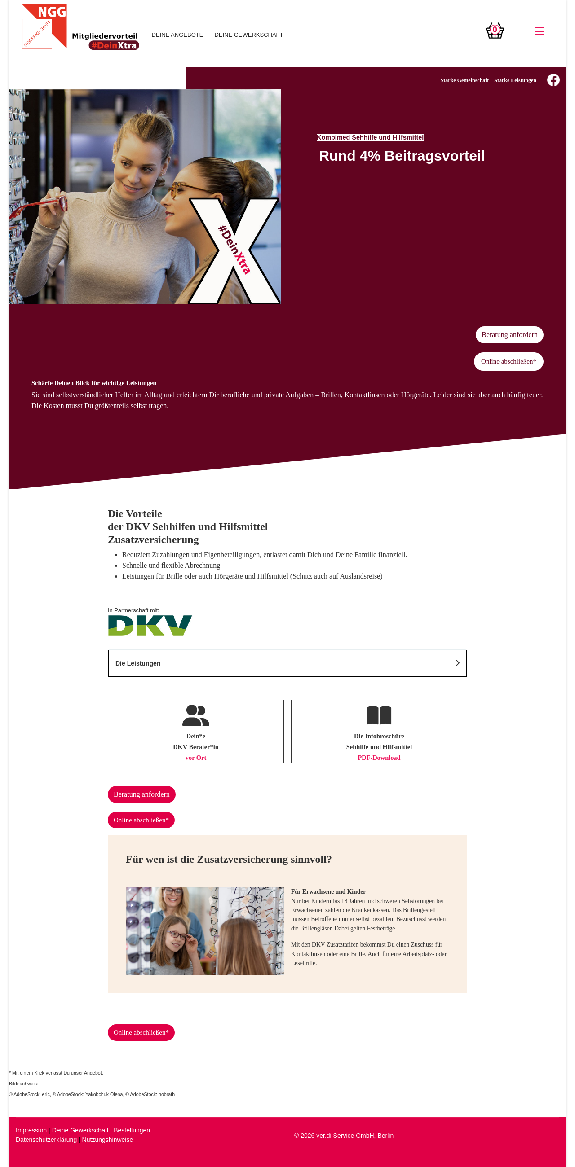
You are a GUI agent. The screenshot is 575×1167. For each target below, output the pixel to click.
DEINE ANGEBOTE (177, 34)
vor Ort (196, 757)
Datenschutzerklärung (46, 1139)
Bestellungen (132, 1130)
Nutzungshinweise (107, 1139)
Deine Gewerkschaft (80, 1130)
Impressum (31, 1130)
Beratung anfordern (510, 334)
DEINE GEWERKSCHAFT (248, 34)
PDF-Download (379, 757)
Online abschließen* (508, 361)
